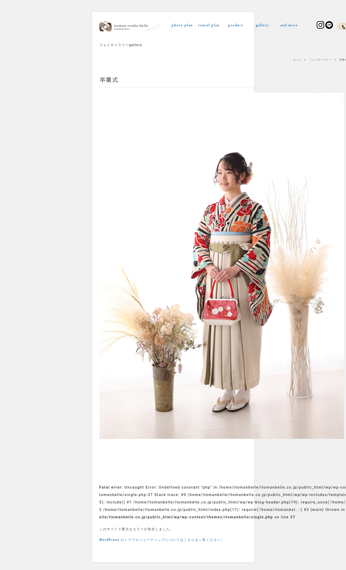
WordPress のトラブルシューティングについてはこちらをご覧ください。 (162, 540)
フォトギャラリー (320, 59)
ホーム (297, 59)
